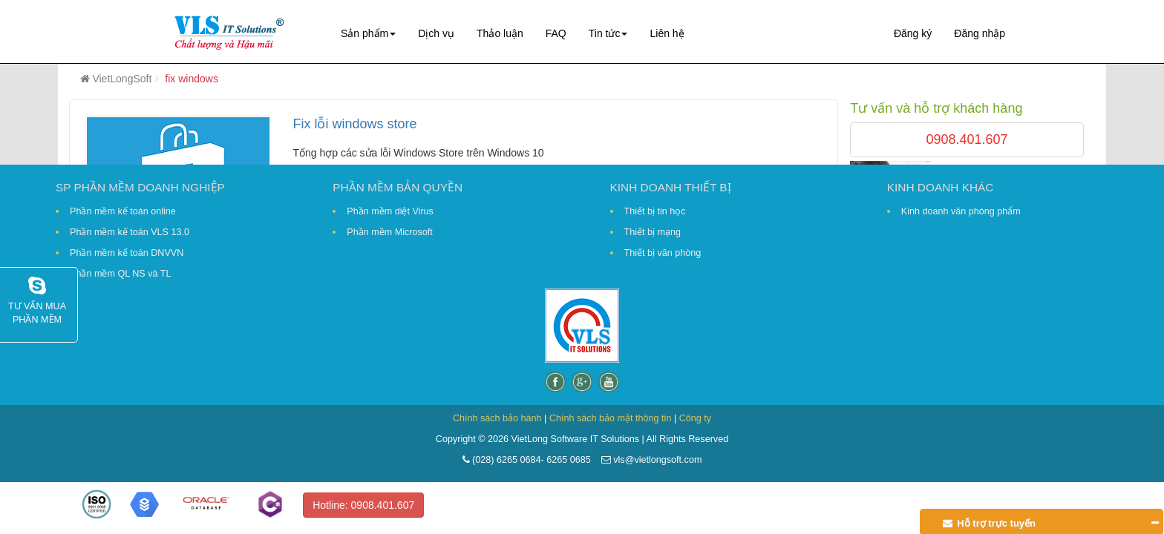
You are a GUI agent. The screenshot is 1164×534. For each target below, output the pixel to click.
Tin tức (608, 33)
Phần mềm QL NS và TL (120, 273)
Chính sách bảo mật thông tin (610, 418)
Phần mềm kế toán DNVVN (126, 253)
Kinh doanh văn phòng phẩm (961, 211)
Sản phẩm (368, 33)
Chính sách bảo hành (497, 418)
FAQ (556, 33)
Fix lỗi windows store (354, 123)
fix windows (191, 79)
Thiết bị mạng (652, 232)
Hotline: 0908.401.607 (363, 505)
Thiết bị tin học (655, 211)
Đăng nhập (979, 33)
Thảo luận (500, 33)
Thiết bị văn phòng (663, 253)
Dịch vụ (436, 33)
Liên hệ (667, 33)
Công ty (695, 418)
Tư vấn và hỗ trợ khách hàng (936, 108)
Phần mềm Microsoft (389, 232)
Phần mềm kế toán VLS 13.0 (129, 232)
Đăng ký (913, 33)
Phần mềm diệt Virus (390, 211)
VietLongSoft (121, 79)
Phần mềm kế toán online (123, 211)
